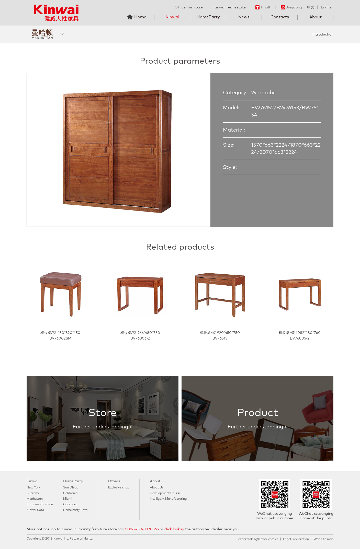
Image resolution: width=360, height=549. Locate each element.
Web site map (323, 539)
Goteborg (70, 504)
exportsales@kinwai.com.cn (258, 539)
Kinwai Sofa (35, 510)
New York (33, 487)
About (315, 17)
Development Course (165, 493)
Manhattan (35, 498)
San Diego (70, 487)
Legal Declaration (296, 539)
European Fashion (40, 504)
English (327, 7)
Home (140, 17)
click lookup (174, 529)
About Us (156, 487)
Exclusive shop (118, 487)
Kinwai (172, 17)
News (244, 17)
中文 (310, 7)
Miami (67, 498)
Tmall (262, 7)
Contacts (280, 17)
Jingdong (291, 7)
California (70, 493)
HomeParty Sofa (75, 510)
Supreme (33, 493)
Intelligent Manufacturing (168, 498)
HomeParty (208, 17)
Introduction (322, 34)
